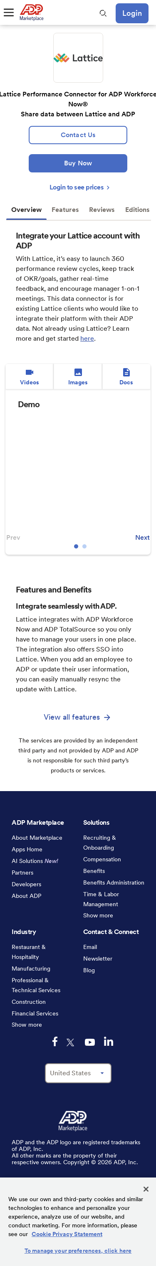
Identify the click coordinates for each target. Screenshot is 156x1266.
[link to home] (31, 12)
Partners (22, 872)
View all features (72, 717)
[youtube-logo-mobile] (90, 1042)
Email (90, 947)
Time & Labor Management (101, 899)
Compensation (102, 859)
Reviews (102, 210)
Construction (29, 1001)
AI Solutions (35, 861)
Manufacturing (31, 968)
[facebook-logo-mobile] (54, 1041)
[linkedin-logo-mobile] (108, 1041)
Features (65, 210)
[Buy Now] (78, 163)
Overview (26, 210)
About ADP (26, 895)
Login (132, 13)
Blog (89, 970)
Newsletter (97, 958)
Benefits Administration (113, 882)
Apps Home (27, 849)
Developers (26, 884)
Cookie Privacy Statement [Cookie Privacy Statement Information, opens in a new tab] (67, 1234)
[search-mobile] (103, 13)
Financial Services (35, 1013)
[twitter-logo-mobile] (71, 1042)
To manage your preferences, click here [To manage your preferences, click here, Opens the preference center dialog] (78, 1250)
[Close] (146, 1189)
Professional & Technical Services (36, 985)
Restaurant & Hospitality (29, 952)
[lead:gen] (78, 135)
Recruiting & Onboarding (99, 842)
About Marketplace (37, 837)
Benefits (94, 871)
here (87, 338)
